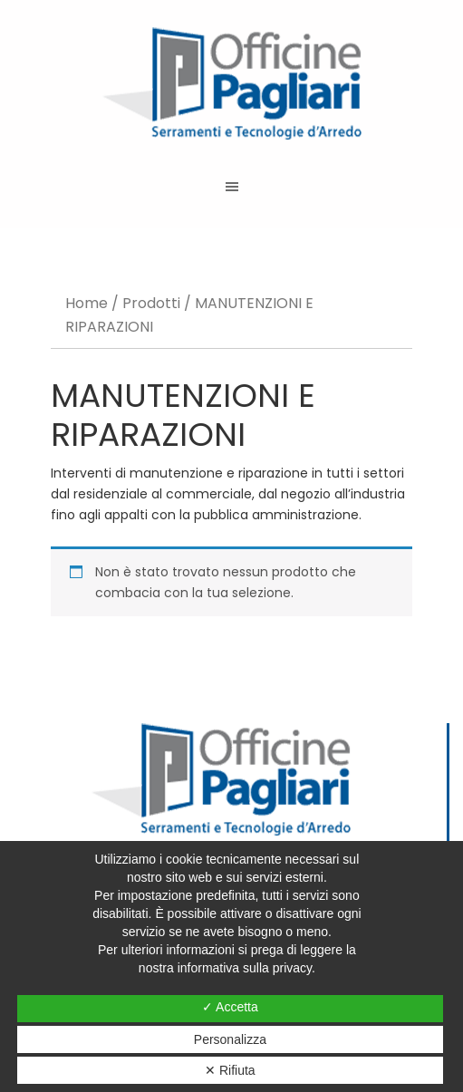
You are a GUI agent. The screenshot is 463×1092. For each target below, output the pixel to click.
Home (86, 303)
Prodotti (151, 303)
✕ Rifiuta (230, 1070)
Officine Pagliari (231, 83)
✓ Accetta (230, 1007)
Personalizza (230, 1039)
